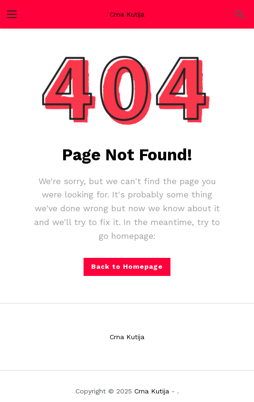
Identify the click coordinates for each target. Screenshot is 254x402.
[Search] (240, 14)
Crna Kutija (127, 14)
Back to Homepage (127, 266)
